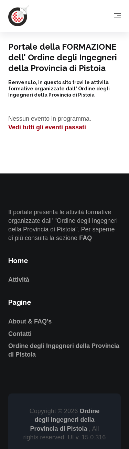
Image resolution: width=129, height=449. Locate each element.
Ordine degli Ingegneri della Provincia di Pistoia (64, 420)
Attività (18, 279)
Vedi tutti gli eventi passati (47, 127)
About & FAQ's (30, 321)
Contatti (20, 333)
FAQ (85, 238)
